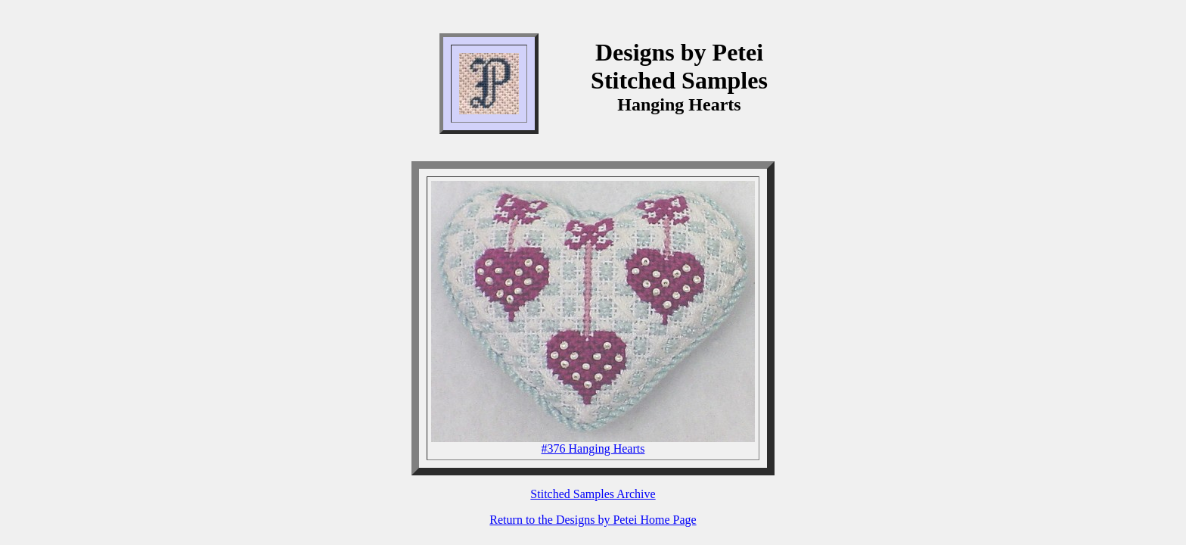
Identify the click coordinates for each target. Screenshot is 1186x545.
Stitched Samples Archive (592, 493)
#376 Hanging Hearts (593, 448)
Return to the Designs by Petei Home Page (592, 519)
